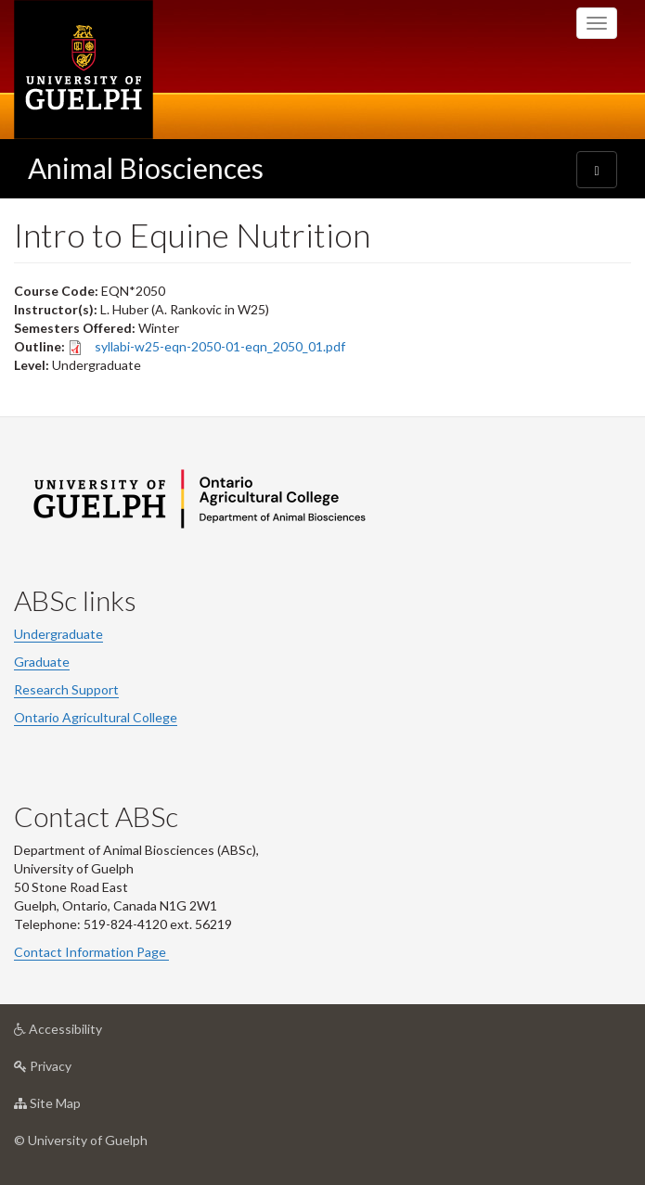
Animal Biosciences (146, 168)
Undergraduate (58, 634)
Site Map (76, 1107)
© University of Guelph (81, 1140)
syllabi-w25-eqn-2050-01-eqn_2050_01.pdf (220, 346)
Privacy (72, 1070)
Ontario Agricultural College (95, 717)
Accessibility (87, 1033)
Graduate (42, 661)
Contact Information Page (91, 952)
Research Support (66, 689)
